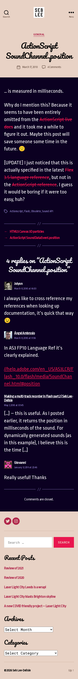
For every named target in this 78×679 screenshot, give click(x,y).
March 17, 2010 (30, 67)
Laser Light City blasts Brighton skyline (30, 597)
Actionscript (16, 211)
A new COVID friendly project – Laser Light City (35, 606)
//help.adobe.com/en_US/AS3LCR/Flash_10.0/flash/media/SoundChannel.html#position (39, 376)
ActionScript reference (34, 184)
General (39, 34)
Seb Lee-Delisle (22, 670)
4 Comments (54, 67)
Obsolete (36, 211)
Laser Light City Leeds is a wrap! (25, 587)
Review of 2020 (14, 578)
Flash (27, 211)
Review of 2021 (14, 568)
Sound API (47, 211)
